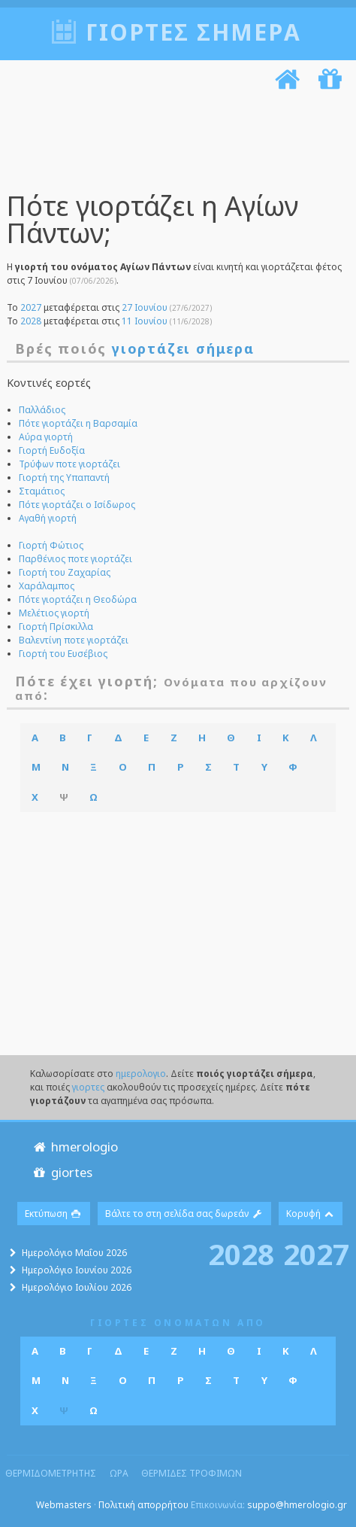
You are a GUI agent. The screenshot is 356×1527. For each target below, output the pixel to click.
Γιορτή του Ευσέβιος (63, 653)
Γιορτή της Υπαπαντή (64, 477)
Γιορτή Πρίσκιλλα (56, 626)
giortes (62, 1172)
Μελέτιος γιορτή (54, 613)
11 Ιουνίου (144, 321)
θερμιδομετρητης (50, 1473)
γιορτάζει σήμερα (183, 348)
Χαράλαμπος (46, 585)
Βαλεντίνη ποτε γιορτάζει (73, 640)
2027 (30, 307)
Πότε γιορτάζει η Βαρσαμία (78, 423)
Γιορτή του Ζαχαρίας (64, 572)
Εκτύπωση (54, 1213)
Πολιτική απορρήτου (143, 1504)
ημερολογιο (141, 1073)
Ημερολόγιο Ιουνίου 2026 (76, 1270)
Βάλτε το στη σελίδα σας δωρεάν (184, 1213)
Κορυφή (311, 1213)
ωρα (119, 1473)
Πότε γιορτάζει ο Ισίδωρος (77, 504)
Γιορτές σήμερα (193, 32)
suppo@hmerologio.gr (297, 1504)
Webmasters (64, 1504)
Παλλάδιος (42, 409)
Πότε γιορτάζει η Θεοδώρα (78, 599)
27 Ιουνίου (144, 307)
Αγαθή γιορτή (48, 518)
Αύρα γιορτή (46, 436)
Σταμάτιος (42, 491)
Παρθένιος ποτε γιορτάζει (75, 558)
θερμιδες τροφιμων (191, 1473)
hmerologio (75, 1146)
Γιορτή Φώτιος (51, 545)
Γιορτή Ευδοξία (52, 450)
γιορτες (88, 1087)
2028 (30, 321)
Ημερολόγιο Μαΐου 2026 (74, 1252)
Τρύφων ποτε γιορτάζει (69, 464)
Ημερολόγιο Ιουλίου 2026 (76, 1287)
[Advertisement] (173, 143)
